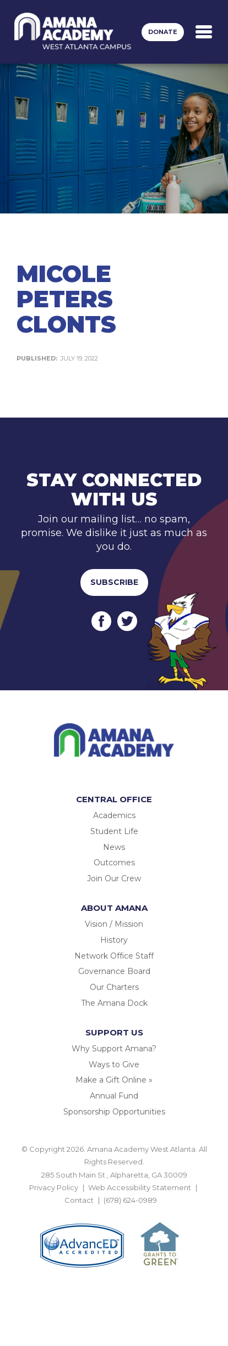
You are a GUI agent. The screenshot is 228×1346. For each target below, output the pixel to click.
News (114, 847)
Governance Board (114, 971)
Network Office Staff (114, 956)
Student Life (114, 831)
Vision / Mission (114, 924)
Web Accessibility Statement (139, 1187)
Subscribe (114, 582)
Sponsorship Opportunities (114, 1112)
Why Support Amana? (114, 1049)
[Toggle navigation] (203, 31)
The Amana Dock (114, 1003)
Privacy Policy (53, 1187)
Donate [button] (162, 32)
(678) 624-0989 (130, 1200)
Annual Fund (114, 1096)
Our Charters (114, 987)
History (114, 940)
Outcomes (114, 863)
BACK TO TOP (114, 1213)
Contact (79, 1200)
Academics (114, 815)
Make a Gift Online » (114, 1080)
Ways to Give (114, 1064)
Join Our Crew (114, 878)
